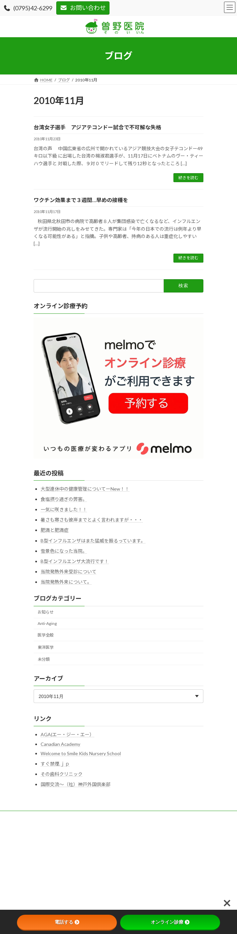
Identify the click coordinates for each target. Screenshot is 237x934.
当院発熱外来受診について (69, 571)
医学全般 (46, 635)
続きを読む (188, 177)
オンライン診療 (170, 922)
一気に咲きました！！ (64, 509)
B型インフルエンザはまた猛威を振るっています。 (93, 540)
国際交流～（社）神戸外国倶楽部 (76, 784)
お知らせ (46, 612)
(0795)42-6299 (27, 8)
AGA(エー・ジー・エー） (67, 734)
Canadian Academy (60, 744)
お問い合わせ (83, 7)
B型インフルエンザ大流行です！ (75, 561)
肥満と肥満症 (55, 530)
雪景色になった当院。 (64, 551)
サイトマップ (46, 853)
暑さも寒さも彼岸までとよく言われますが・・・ (92, 520)
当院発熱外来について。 (66, 582)
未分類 (44, 658)
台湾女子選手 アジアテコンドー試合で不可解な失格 (97, 127)
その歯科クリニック (62, 774)
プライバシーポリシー (54, 841)
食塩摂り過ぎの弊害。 (64, 499)
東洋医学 (46, 646)
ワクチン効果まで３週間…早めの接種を (81, 200)
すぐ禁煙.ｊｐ (55, 763)
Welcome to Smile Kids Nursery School (81, 753)
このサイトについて (52, 829)
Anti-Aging (47, 623)
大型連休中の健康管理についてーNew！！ (85, 489)
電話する (67, 922)
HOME (40, 816)
